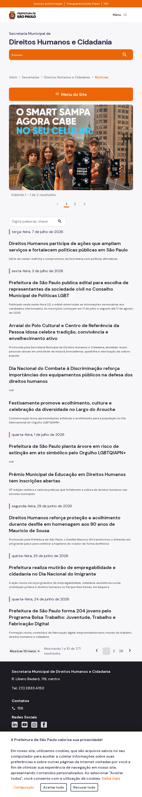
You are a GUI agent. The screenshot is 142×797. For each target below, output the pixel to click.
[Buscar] (124, 54)
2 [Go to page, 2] (75, 204)
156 (106, 3)
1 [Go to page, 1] (66, 204)
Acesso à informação (48, 3)
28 (121, 651)
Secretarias (30, 77)
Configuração (24, 787)
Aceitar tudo (53, 787)
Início (13, 77)
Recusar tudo (84, 787)
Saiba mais (111, 778)
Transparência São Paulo (83, 3)
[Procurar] (59, 222)
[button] (84, 204)
